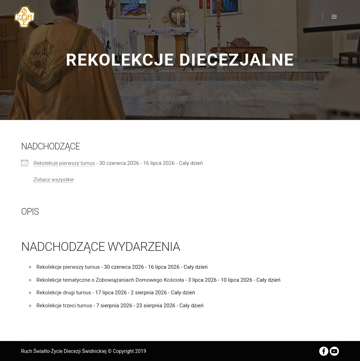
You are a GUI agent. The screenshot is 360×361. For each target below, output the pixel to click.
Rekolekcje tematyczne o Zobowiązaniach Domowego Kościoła (110, 280)
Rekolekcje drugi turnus (64, 292)
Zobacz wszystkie (53, 179)
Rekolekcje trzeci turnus (64, 305)
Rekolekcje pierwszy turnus (64, 163)
